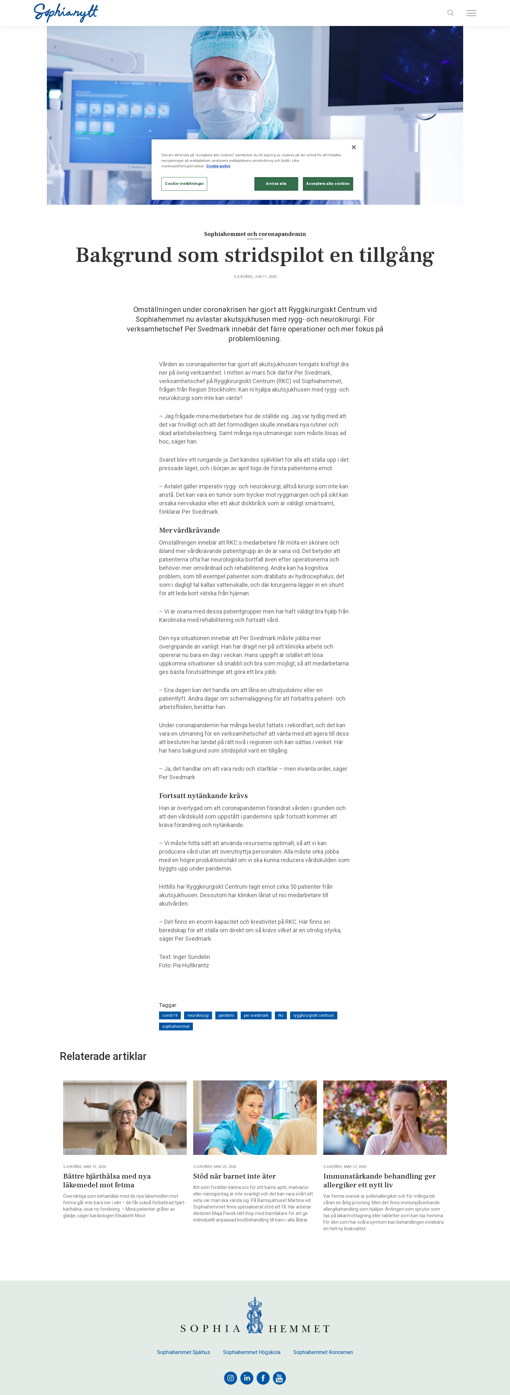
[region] (257, 169)
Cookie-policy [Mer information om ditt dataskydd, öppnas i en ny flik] (218, 166)
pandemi (226, 1015)
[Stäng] (354, 147)
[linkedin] (246, 1378)
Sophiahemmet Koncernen (323, 1352)
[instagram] (230, 1378)
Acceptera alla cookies (328, 183)
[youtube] (279, 1378)
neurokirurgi (198, 1015)
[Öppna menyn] (471, 13)
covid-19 (170, 1015)
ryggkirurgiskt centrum (313, 1015)
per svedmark (256, 1015)
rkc (281, 1015)
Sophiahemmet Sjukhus (183, 1352)
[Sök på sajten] (450, 13)
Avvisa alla (276, 183)
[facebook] (263, 1378)
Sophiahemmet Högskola (251, 1352)
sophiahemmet (176, 1026)
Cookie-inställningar (184, 183)
